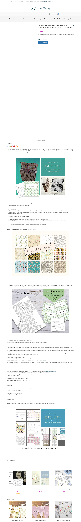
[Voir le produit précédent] (72, 25)
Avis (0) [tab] (43, 119)
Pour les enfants (41, 466)
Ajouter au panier (43, 42)
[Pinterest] (14, 125)
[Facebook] (8, 125)
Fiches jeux (15, 466)
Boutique (61, 514)
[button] (42, 39)
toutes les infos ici (48, 1)
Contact (62, 517)
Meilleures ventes (19, 466)
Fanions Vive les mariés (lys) (40, 499)
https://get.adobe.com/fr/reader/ (50, 350)
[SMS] (10, 125)
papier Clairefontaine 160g (17, 265)
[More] (17, 125)
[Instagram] (12, 125)
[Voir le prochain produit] (73, 25)
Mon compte (62, 519)
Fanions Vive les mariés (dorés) (17, 499)
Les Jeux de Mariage (40, 8)
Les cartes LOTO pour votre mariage (63, 499)
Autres (38, 466)
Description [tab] (38, 119)
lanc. (24, 265)
